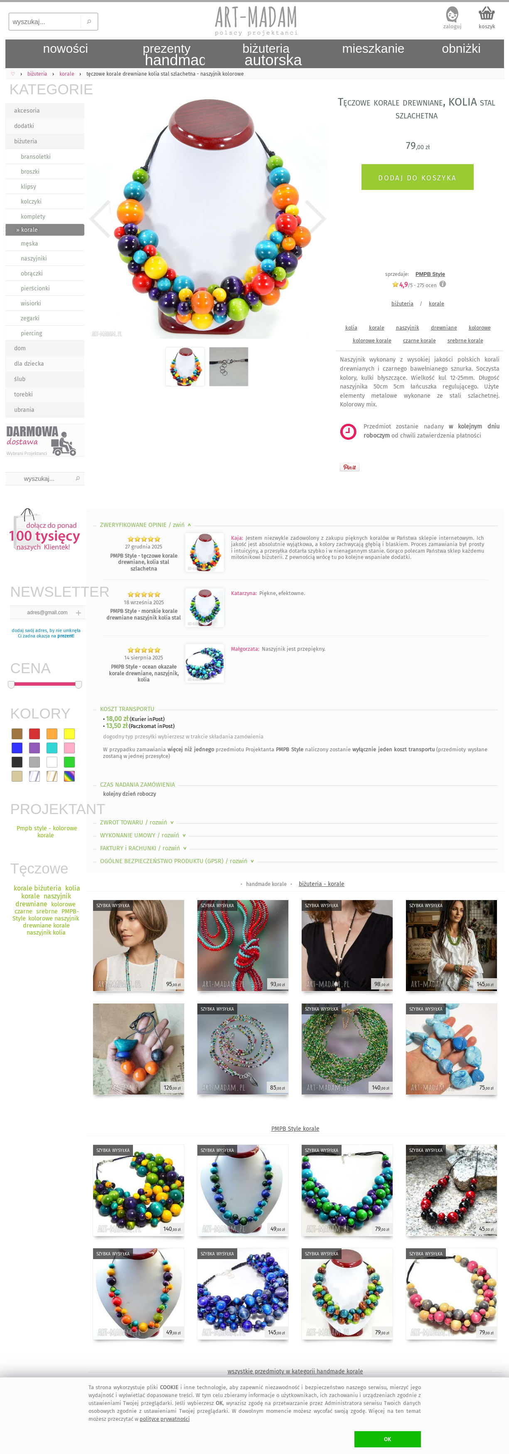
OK (387, 1439)
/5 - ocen (414, 285)
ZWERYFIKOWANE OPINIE (146, 525)
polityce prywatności (165, 1419)
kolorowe (480, 328)
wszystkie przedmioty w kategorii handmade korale (295, 1371)
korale (436, 303)
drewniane (444, 328)
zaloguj (452, 26)
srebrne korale (465, 340)
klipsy (28, 186)
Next (313, 219)
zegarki (30, 318)
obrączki (32, 273)
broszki (30, 171)
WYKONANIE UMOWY (143, 835)
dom (20, 348)
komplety (33, 216)
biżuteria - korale (321, 884)
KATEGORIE (47, 89)
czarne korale (419, 340)
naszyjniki (34, 258)
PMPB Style (430, 274)
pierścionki (35, 288)
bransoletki (36, 156)
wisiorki (31, 303)
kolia (351, 328)
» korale (27, 230)
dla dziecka (29, 363)
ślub (19, 379)
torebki (23, 394)
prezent (65, 636)
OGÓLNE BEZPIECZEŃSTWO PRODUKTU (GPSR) (178, 861)
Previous (99, 219)
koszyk (487, 26)
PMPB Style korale (295, 1128)
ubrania (24, 409)
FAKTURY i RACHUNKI (144, 848)
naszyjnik (407, 328)
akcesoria (27, 110)
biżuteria (25, 141)
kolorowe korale (372, 340)
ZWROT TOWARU (137, 822)
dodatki (24, 126)
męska (29, 243)
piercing (31, 333)
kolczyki (31, 201)
